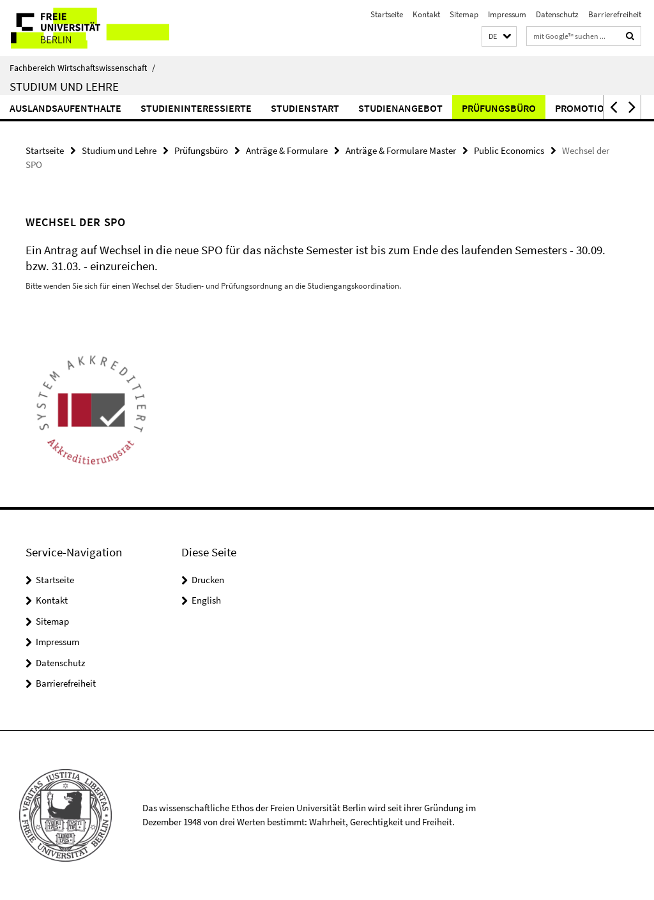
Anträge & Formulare (287, 150)
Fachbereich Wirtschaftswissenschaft (82, 67)
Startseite (386, 14)
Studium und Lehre (64, 86)
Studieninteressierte (196, 108)
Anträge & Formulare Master (401, 150)
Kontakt (426, 14)
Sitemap (464, 14)
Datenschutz (557, 14)
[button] (499, 36)
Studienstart (305, 108)
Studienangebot (400, 108)
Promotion (583, 108)
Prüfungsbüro (499, 108)
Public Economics (509, 150)
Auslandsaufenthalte (65, 108)
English (206, 600)
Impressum (507, 14)
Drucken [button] (208, 580)
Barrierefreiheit (614, 14)
